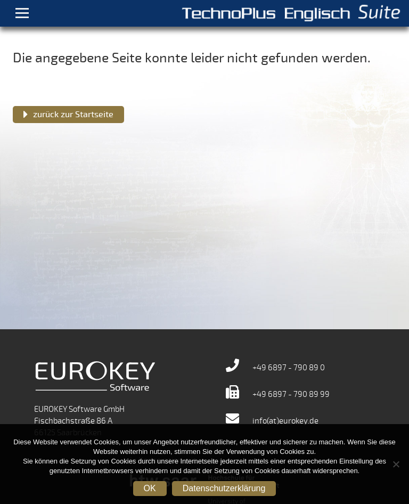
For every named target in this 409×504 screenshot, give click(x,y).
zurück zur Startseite (73, 114)
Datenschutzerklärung (224, 488)
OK (150, 488)
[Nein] (395, 464)
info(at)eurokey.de (272, 421)
